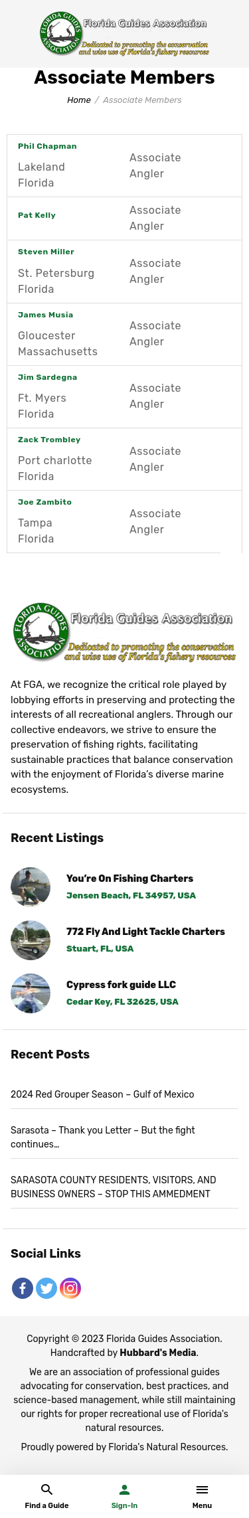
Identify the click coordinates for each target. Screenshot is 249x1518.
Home (79, 100)
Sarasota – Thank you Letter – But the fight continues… (103, 1137)
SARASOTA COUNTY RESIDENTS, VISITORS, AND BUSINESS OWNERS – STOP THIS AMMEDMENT (113, 1187)
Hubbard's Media (158, 1353)
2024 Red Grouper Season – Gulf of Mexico (102, 1094)
